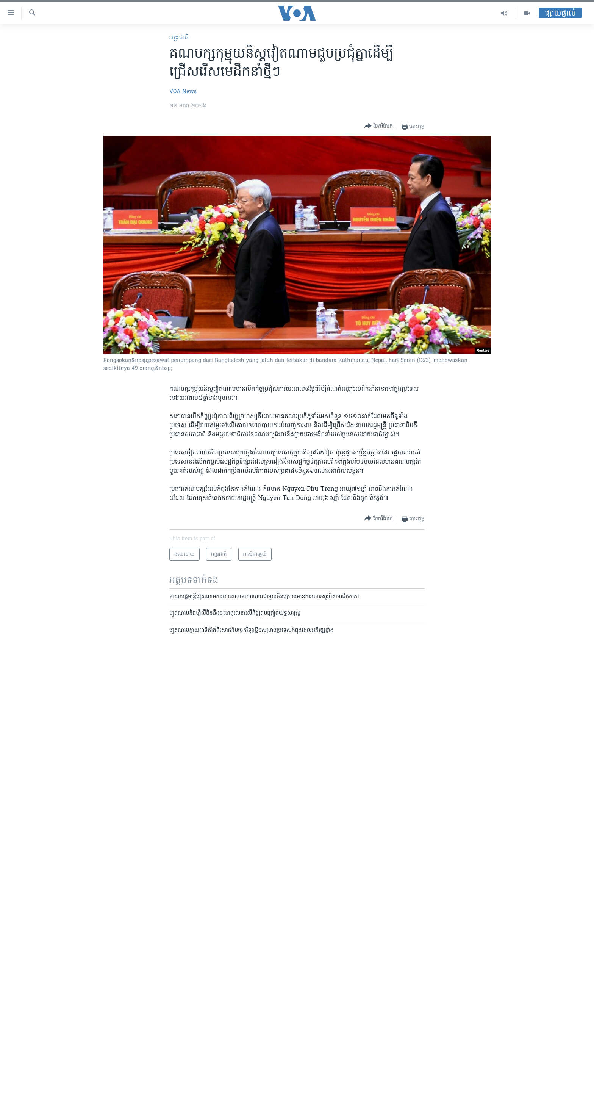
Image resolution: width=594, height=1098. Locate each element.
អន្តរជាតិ (179, 37)
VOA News (183, 92)
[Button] (378, 126)
